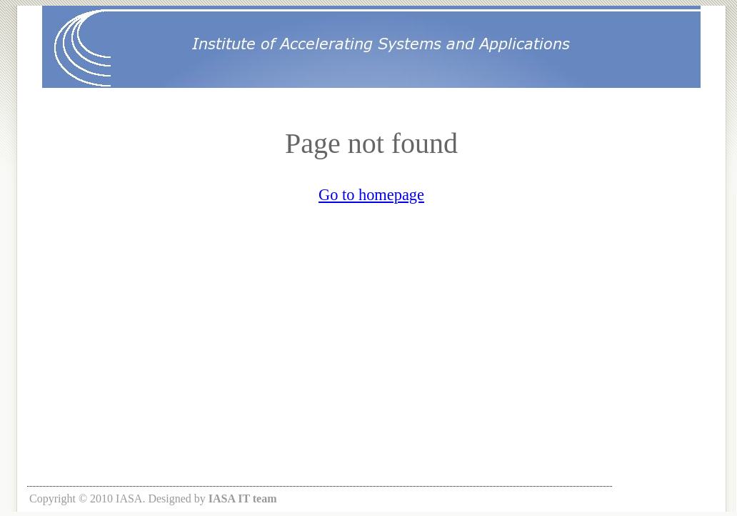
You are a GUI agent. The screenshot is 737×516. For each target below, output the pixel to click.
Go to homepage (371, 195)
